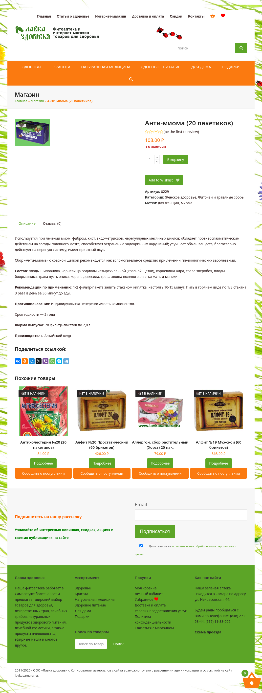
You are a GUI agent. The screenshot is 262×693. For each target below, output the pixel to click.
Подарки (82, 616)
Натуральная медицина (95, 599)
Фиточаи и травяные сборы (221, 197)
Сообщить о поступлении (43, 473)
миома (186, 203)
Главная (21, 101)
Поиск (118, 644)
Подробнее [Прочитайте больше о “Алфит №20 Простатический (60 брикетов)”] (101, 463)
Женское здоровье (180, 197)
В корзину (175, 159)
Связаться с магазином (154, 628)
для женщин (168, 203)
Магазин (37, 101)
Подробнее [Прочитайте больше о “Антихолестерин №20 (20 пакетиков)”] (43, 463)
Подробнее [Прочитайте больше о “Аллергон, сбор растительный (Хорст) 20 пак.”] (160, 463)
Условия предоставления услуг (161, 610)
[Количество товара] (150, 159)
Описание (27, 223)
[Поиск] (241, 48)
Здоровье (83, 588)
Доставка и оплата (150, 605)
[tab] (27, 223)
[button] (131, 79)
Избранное (146, 599)
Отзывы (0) (52, 223)
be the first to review (181, 132)
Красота (81, 593)
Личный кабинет (149, 593)
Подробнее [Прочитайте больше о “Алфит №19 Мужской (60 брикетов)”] (218, 463)
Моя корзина (145, 588)
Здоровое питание (90, 605)
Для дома (83, 610)
